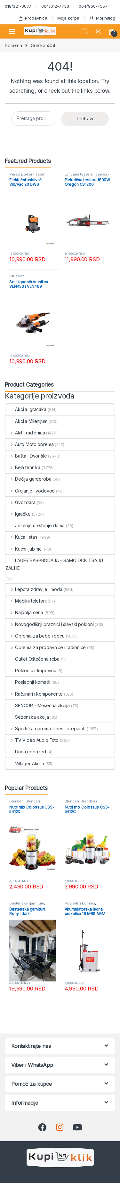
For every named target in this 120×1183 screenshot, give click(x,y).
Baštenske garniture (26, 903)
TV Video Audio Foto (32, 740)
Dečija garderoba (28, 479)
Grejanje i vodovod (30, 490)
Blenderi (16, 801)
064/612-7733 (55, 6)
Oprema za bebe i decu (35, 636)
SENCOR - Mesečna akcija (37, 705)
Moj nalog (102, 18)
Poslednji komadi (27, 682)
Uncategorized (25, 751)
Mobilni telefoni (26, 601)
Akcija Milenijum (26, 421)
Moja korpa (68, 18)
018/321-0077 (18, 6)
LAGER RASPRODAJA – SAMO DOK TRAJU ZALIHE (54, 564)
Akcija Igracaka (25, 409)
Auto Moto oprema (29, 444)
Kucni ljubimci (24, 549)
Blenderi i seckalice (25, 803)
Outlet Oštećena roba (32, 659)
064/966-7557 (93, 6)
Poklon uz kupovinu (30, 670)
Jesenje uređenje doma (35, 525)
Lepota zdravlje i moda (33, 589)
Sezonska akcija (27, 717)
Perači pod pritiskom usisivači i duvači (27, 176)
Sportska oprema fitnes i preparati (45, 728)
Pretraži (85, 118)
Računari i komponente (34, 694)
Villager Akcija (24, 763)
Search (84, 31)
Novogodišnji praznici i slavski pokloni (49, 624)
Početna (13, 45)
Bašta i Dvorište (26, 456)
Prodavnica (32, 18)
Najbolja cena (24, 612)
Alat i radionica (25, 432)
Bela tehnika (22, 467)
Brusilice (17, 276)
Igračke (18, 514)
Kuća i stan (21, 537)
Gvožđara (20, 502)
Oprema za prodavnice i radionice (45, 647)
